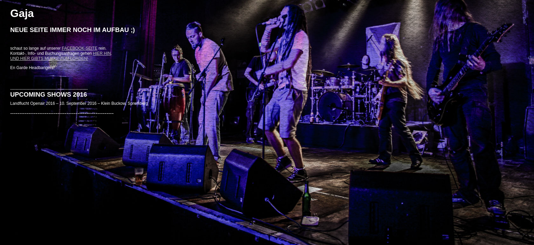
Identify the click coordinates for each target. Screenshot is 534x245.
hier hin (102, 53)
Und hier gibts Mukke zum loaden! (49, 58)
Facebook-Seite (79, 48)
